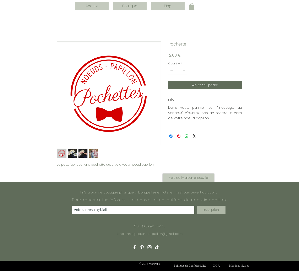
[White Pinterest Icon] (142, 247)
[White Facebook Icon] (134, 247)
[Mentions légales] (239, 266)
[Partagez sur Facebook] (170, 136)
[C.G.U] (216, 266)
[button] (192, 6)
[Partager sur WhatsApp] (186, 136)
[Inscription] (211, 210)
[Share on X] (194, 136)
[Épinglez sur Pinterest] (178, 136)
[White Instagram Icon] (149, 247)
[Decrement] (171, 70)
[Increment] (184, 70)
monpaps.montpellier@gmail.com (155, 234)
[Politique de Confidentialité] (190, 266)
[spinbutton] (178, 70)
